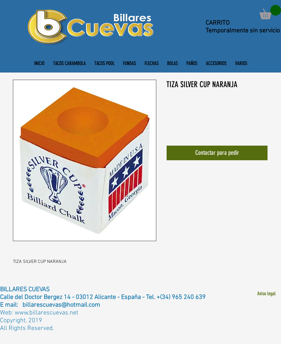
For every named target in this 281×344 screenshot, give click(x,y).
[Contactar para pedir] (217, 153)
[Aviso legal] (266, 294)
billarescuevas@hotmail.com (61, 305)
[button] (270, 12)
